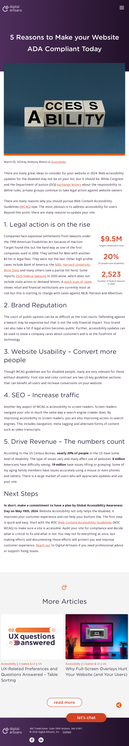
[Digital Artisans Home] (12, 8)
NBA (58, 265)
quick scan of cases (78, 282)
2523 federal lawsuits (31, 276)
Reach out (43, 545)
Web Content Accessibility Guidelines (85, 522)
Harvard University (76, 265)
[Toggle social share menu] (119, 705)
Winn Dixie (11, 270)
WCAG (25, 207)
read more (64, 702)
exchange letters (69, 185)
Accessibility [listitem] (58, 162)
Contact (67, 731)
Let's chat (86, 717)
